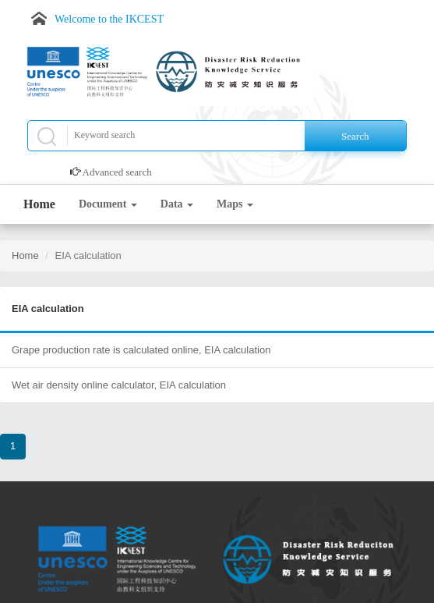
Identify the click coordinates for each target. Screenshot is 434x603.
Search (355, 136)
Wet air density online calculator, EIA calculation (119, 385)
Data (177, 204)
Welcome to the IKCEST (109, 19)
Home (39, 204)
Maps (235, 204)
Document (108, 204)
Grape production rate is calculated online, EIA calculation (141, 350)
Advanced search (117, 172)
